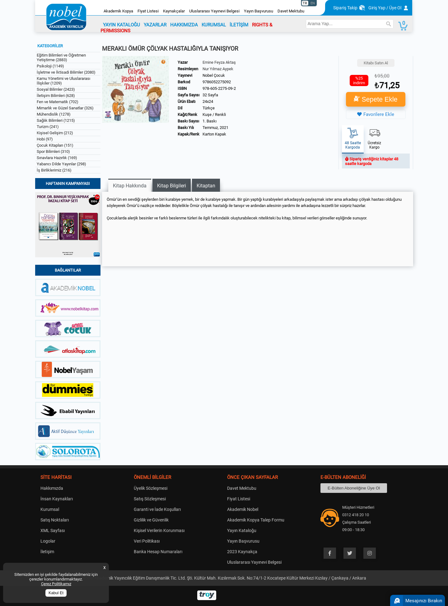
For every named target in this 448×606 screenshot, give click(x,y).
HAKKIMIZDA (184, 25)
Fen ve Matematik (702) (57, 101)
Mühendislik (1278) (54, 114)
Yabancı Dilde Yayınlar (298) (61, 164)
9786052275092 (217, 82)
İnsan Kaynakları (56, 498)
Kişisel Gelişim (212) (55, 133)
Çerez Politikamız (56, 583)
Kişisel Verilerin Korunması (159, 530)
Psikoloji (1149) (50, 66)
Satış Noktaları (54, 519)
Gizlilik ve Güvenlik (151, 519)
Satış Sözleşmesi (150, 498)
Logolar (47, 541)
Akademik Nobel (242, 509)
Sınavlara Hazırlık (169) (57, 157)
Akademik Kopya (118, 11)
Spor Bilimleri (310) (53, 151)
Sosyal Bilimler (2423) (56, 89)
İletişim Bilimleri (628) (56, 95)
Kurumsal (49, 509)
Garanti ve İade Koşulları (157, 509)
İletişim (47, 551)
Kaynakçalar (174, 11)
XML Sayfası (52, 530)
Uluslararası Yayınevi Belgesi (214, 11)
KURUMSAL (214, 25)
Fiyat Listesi (148, 11)
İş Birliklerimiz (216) (54, 170)
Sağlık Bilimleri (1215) (56, 120)
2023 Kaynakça (242, 551)
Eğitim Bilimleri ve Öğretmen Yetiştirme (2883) (61, 57)
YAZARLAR (155, 25)
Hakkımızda (51, 488)
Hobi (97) (45, 139)
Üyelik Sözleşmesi (150, 488)
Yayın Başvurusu (258, 11)
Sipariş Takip (345, 7)
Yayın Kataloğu (241, 530)
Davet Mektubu (291, 11)
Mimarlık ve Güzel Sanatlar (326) (65, 108)
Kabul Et (56, 593)
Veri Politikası (147, 541)
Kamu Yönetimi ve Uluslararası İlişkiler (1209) (63, 80)
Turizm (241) (48, 126)
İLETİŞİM (239, 25)
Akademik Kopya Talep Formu (255, 519)
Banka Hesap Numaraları (158, 551)
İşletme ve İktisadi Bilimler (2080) (66, 72)
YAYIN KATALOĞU (121, 25)
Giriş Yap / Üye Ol (384, 7)
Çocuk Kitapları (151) (55, 145)
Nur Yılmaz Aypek (218, 69)
